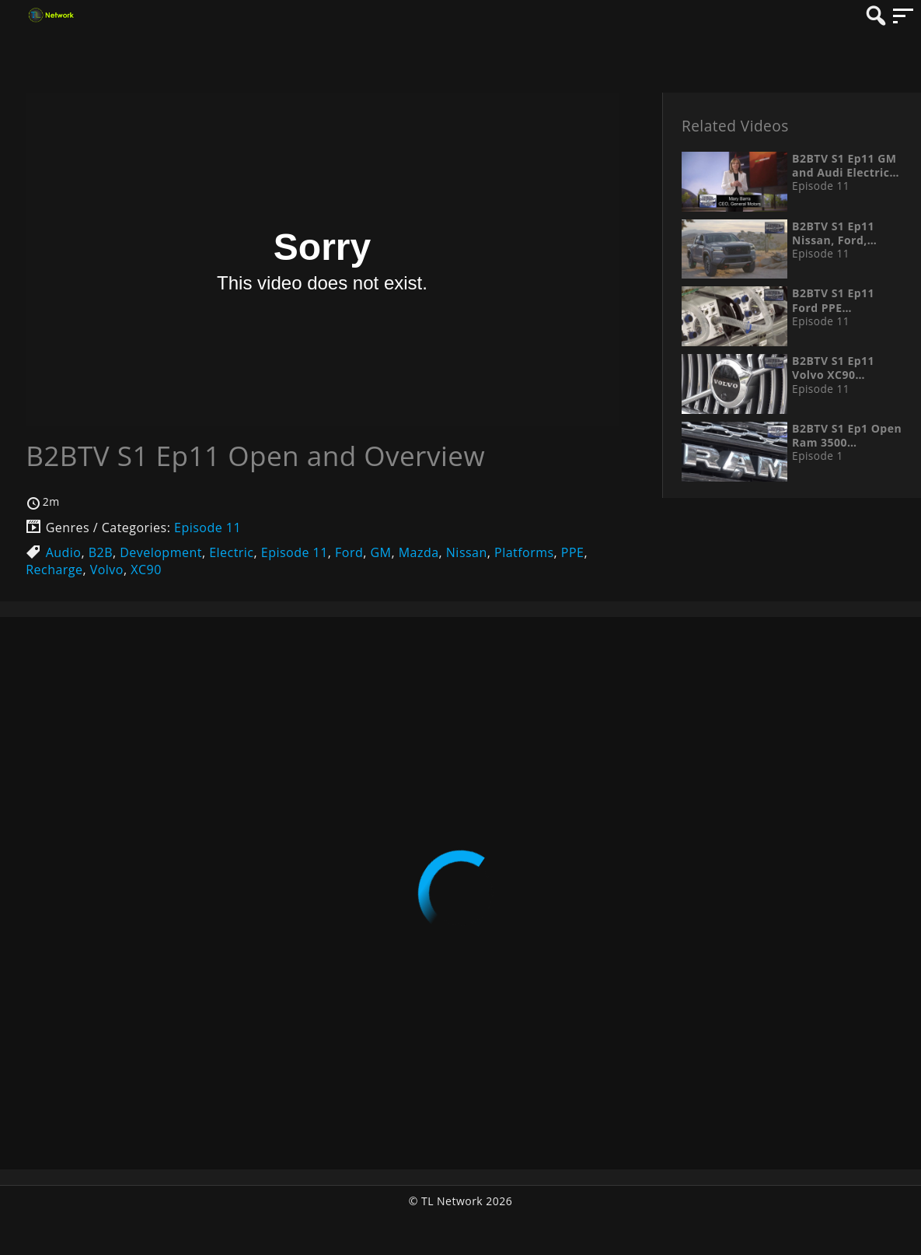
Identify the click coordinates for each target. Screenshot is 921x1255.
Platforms (524, 552)
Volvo (107, 569)
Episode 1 (817, 456)
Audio (64, 552)
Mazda (419, 552)
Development (161, 552)
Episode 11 (207, 527)
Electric (231, 552)
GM (380, 552)
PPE (572, 552)
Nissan (466, 552)
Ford (349, 552)
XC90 (146, 569)
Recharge (54, 569)
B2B (101, 552)
